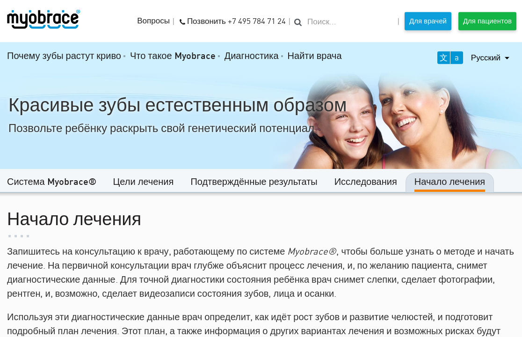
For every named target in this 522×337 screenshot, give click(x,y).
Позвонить (233, 20)
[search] (344, 22)
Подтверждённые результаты (253, 182)
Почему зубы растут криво (64, 56)
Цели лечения (143, 182)
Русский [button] (486, 57)
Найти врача (315, 56)
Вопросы (153, 21)
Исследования (365, 182)
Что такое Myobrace (173, 56)
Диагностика (252, 56)
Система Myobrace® (51, 182)
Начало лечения (449, 182)
